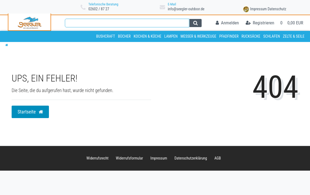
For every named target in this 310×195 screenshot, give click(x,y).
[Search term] (127, 23)
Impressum (258, 9)
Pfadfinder (229, 36)
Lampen (171, 36)
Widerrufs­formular (129, 158)
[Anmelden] (227, 23)
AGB (217, 158)
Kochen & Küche (147, 36)
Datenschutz (277, 9)
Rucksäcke (251, 36)
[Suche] (195, 23)
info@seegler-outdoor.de (186, 9)
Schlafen (271, 36)
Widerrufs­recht (97, 158)
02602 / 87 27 (98, 9)
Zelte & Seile (294, 36)
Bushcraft (105, 36)
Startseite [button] (30, 112)
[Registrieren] (260, 23)
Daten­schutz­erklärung (191, 158)
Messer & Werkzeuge (198, 36)
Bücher (124, 36)
